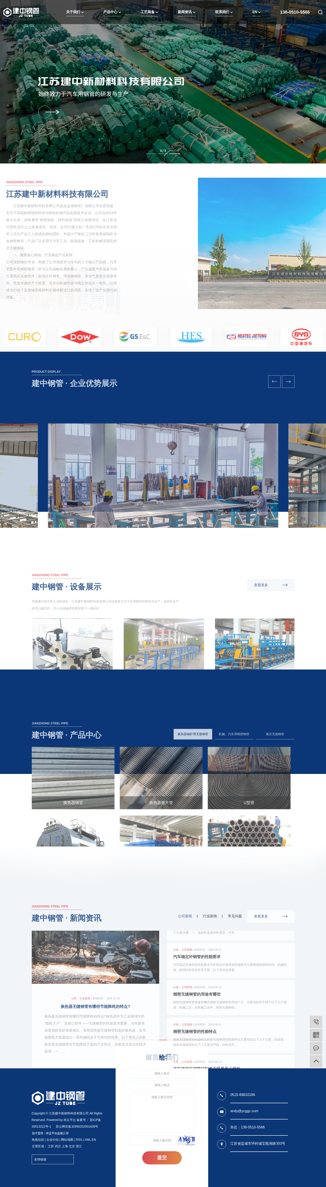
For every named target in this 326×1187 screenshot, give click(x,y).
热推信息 (38, 1139)
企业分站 (52, 1139)
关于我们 (75, 12)
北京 (72, 1146)
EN (256, 12)
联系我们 (224, 12)
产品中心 (112, 12)
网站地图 (67, 1139)
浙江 (79, 1146)
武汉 (58, 1146)
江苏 (51, 1146)
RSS (79, 1139)
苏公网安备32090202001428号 (77, 1126)
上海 (65, 1146)
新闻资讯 (186, 12)
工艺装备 (149, 12)
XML (88, 1139)
